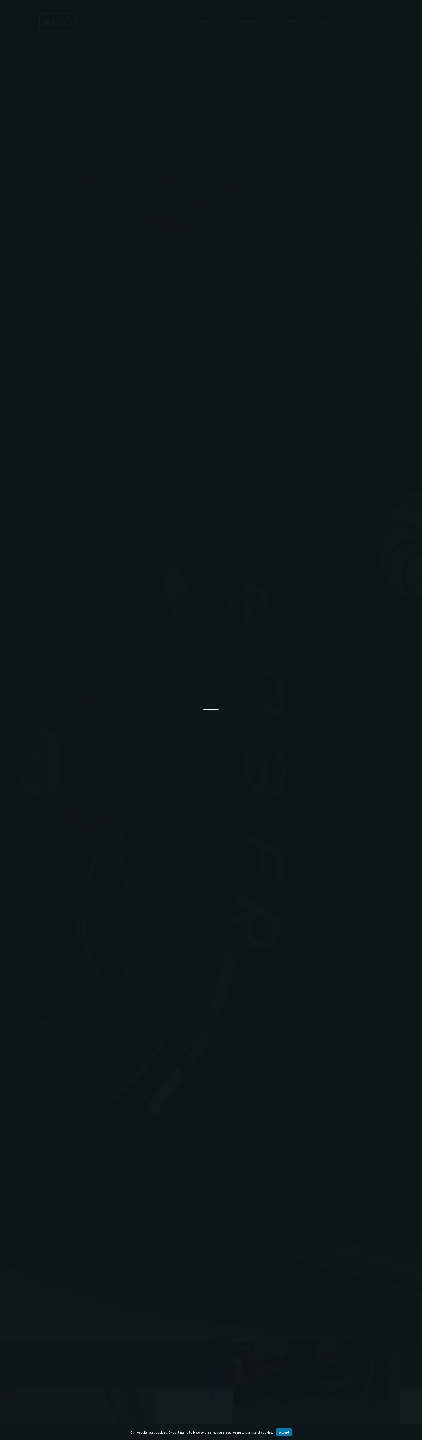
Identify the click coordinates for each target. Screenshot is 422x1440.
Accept (284, 1432)
